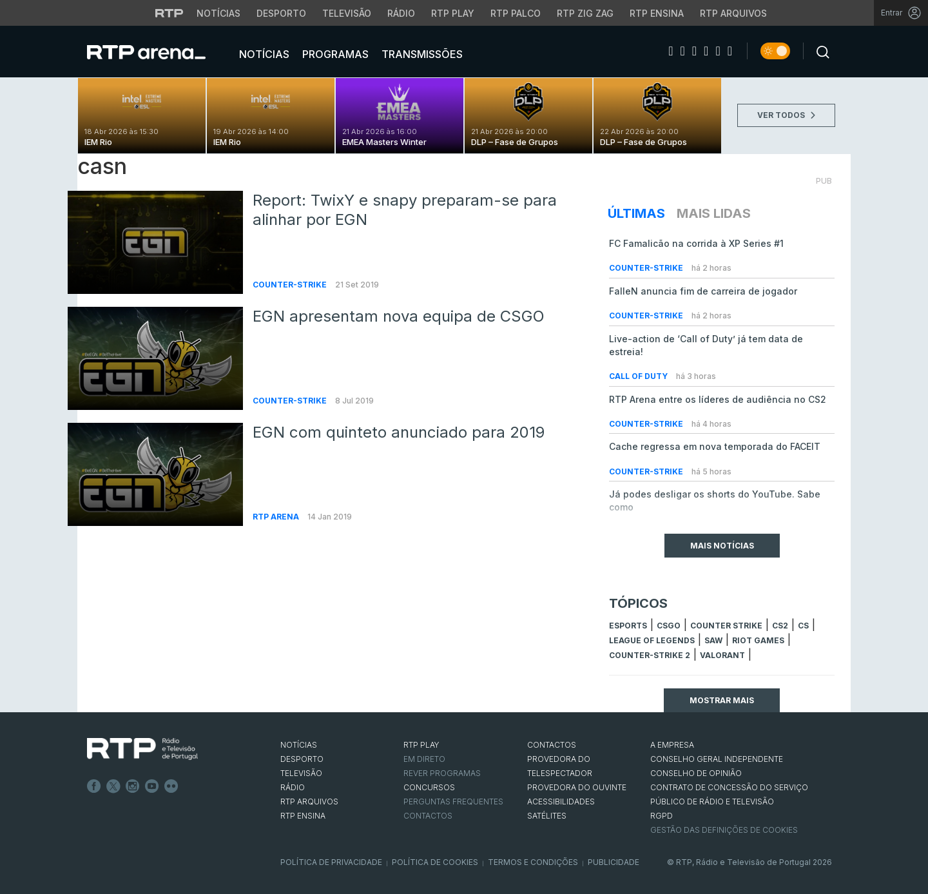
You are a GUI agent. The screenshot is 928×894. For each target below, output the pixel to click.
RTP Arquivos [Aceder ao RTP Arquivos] (733, 13)
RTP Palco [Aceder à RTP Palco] (515, 13)
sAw (713, 640)
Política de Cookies (435, 862)
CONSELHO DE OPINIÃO (696, 773)
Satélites (546, 816)
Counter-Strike (291, 284)
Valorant (722, 655)
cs (803, 625)
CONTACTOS (551, 745)
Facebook (94, 786)
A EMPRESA (672, 745)
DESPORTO (302, 759)
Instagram (133, 786)
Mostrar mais (722, 700)
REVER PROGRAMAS (442, 773)
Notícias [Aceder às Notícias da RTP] (218, 13)
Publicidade (613, 862)
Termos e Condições (533, 862)
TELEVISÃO (301, 773)
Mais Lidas (714, 213)
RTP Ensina (302, 816)
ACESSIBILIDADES (561, 801)
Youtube (152, 786)
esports (628, 625)
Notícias (263, 54)
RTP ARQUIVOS (309, 801)
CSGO (669, 625)
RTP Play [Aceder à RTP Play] (452, 13)
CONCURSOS (429, 787)
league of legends (652, 640)
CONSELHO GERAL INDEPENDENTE (716, 759)
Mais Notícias (722, 545)
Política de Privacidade (331, 862)
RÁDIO (292, 787)
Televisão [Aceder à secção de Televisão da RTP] (346, 13)
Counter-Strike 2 (649, 655)
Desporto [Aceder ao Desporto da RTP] (281, 13)
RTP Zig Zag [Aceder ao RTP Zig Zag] (585, 13)
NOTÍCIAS (298, 745)
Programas (334, 54)
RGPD (661, 816)
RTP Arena (277, 516)
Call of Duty (639, 376)
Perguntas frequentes (453, 801)
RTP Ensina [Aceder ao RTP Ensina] (657, 13)
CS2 (780, 625)
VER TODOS (786, 115)
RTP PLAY (421, 745)
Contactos (427, 816)
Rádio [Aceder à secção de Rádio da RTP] (401, 13)
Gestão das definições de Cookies (724, 830)
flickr (171, 786)
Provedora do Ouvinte (576, 787)
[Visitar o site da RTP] (169, 13)
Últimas (636, 213)
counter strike (726, 625)
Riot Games (758, 640)
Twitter (113, 786)
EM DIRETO (424, 759)
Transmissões (421, 54)
